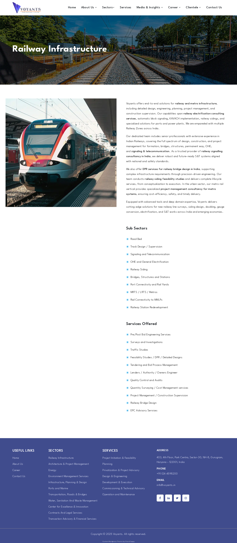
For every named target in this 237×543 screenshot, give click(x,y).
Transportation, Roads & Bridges (67, 494)
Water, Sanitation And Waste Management (72, 501)
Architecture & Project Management (68, 464)
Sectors (108, 7)
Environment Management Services (68, 476)
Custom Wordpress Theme (112, 541)
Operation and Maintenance (118, 494)
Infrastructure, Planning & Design (67, 482)
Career (174, 7)
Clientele (193, 7)
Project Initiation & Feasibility (119, 458)
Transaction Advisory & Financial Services (72, 519)
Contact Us (214, 7)
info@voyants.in (166, 485)
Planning (107, 464)
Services (125, 7)
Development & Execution (117, 482)
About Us (89, 7)
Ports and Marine (58, 488)
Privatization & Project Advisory (120, 470)
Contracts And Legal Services (65, 513)
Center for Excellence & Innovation (68, 507)
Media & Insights (150, 7)
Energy (52, 470)
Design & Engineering (114, 476)
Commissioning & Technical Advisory (123, 488)
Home (72, 7)
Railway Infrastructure (61, 458)
